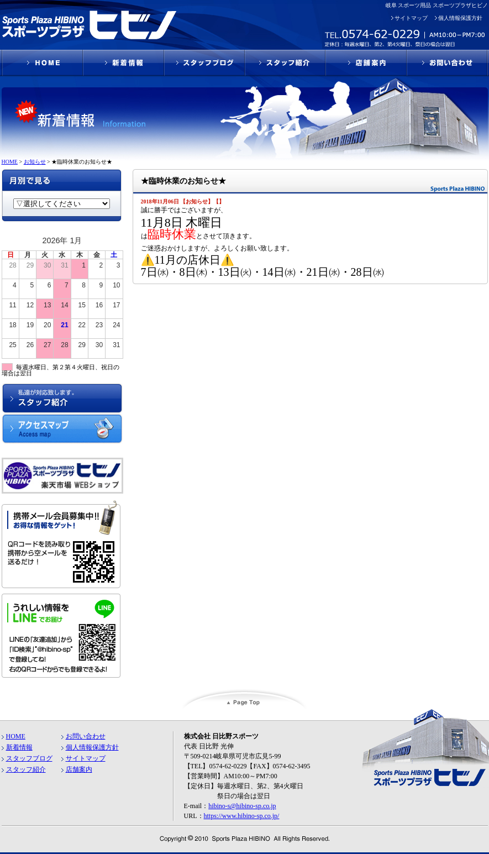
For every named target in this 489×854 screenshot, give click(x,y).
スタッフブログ (29, 758)
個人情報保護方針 (460, 18)
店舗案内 (79, 769)
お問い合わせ (86, 736)
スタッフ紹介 (26, 769)
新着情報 (19, 747)
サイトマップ (411, 18)
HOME (15, 736)
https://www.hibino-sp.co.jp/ (242, 816)
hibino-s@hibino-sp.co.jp (242, 806)
